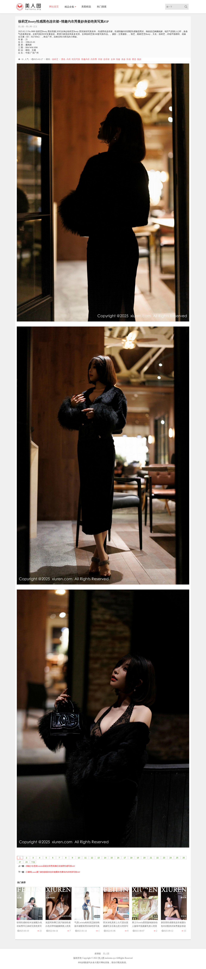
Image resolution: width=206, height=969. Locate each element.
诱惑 (134, 59)
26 (184, 858)
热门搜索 (101, 6)
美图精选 (86, 6)
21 (151, 858)
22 (157, 858)
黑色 (63, 59)
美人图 (21, 26)
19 (138, 858)
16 (118, 858)
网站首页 (54, 6)
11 (85, 858)
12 (92, 858)
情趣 (118, 59)
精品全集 (69, 7)
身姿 (123, 59)
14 (105, 858)
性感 (129, 59)
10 (79, 858)
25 (177, 858)
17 (125, 858)
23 (164, 858)
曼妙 (139, 59)
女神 (113, 59)
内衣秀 (94, 59)
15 (112, 858)
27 (20, 862)
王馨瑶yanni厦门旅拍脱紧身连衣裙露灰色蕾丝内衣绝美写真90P (53, 872)
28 (26, 862)
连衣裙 (106, 59)
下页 (33, 862)
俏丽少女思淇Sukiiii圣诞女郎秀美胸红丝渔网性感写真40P (50, 866)
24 (171, 858)
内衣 (69, 59)
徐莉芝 (55, 59)
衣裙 (100, 59)
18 (131, 858)
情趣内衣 (85, 59)
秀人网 (29, 26)
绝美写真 (76, 59)
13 (98, 858)
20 (144, 858)
